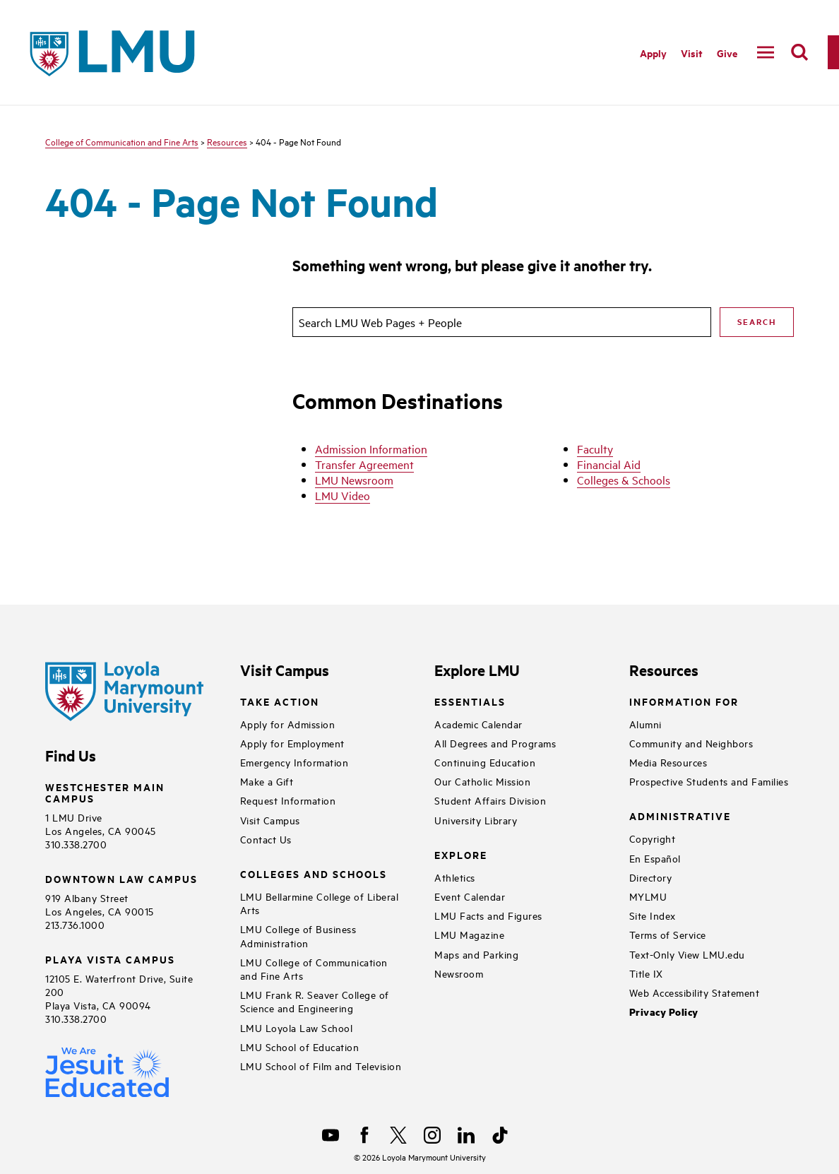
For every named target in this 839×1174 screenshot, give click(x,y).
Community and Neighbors (691, 742)
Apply (653, 52)
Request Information (288, 800)
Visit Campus (270, 819)
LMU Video (342, 495)
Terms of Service (667, 934)
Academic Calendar (478, 723)
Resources (227, 141)
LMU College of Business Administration (298, 935)
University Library (475, 819)
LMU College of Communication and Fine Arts (314, 968)
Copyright (652, 838)
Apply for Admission (287, 723)
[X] (398, 1135)
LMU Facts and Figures (488, 915)
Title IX (646, 973)
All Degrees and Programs (495, 742)
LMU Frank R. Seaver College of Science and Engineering (314, 1001)
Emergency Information (294, 762)
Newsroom (458, 973)
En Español (655, 858)
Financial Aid (609, 464)
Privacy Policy (663, 1012)
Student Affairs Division (490, 800)
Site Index (652, 915)
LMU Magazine (469, 934)
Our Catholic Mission (482, 781)
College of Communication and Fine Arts (121, 141)
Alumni (645, 723)
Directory (650, 877)
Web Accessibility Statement (694, 992)
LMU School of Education (299, 1046)
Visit (692, 52)
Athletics (454, 877)
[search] (799, 52)
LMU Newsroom (354, 479)
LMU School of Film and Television (321, 1065)
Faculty (595, 448)
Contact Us (266, 839)
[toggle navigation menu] (766, 52)
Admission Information (371, 448)
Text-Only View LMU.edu (687, 954)
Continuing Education (484, 762)
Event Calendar (469, 896)
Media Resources (668, 762)
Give (727, 52)
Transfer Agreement (364, 464)
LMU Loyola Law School (296, 1027)
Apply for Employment (292, 742)
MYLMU (648, 896)
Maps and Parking (476, 954)
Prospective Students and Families (709, 781)
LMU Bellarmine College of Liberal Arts (319, 902)
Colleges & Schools (623, 479)
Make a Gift (267, 781)
